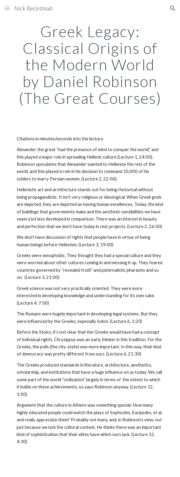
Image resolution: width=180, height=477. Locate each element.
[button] (7, 8)
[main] (90, 65)
